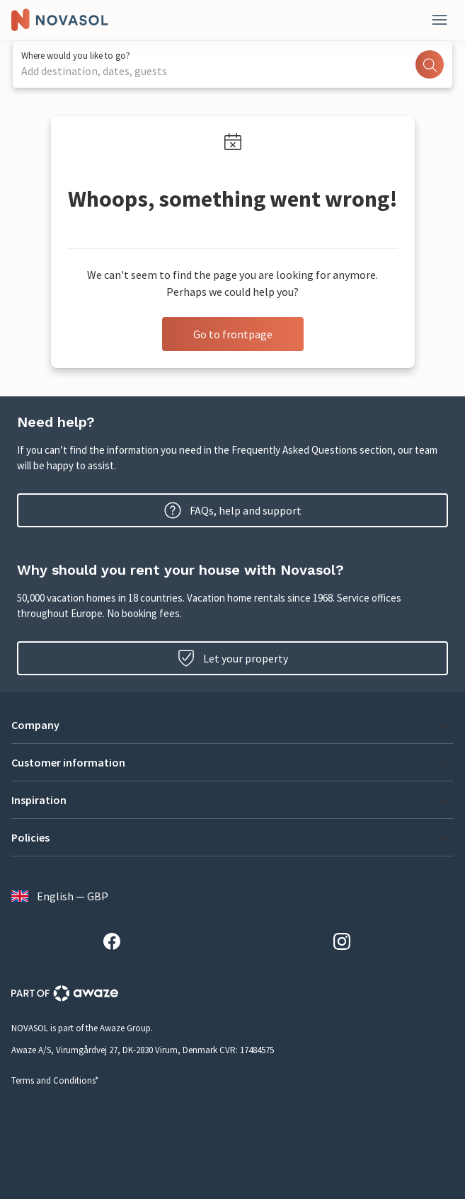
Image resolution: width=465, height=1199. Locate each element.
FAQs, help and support (233, 510)
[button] (232, 724)
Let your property (233, 658)
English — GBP (59, 896)
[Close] (439, 20)
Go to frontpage (232, 334)
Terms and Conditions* (54, 1080)
